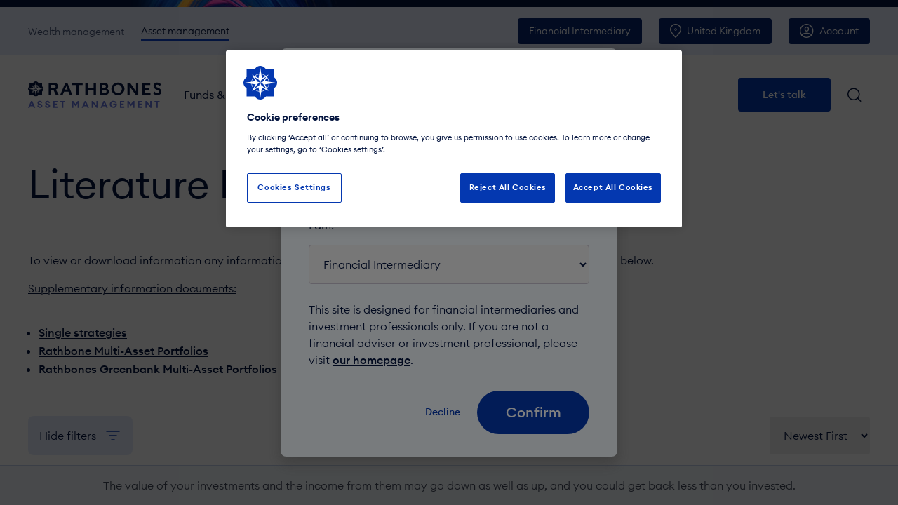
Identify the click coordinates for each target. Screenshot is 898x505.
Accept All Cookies (613, 187)
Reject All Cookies (508, 187)
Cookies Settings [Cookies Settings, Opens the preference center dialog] (293, 187)
